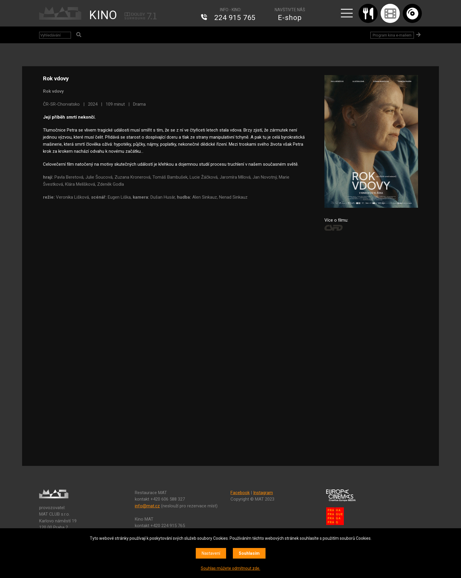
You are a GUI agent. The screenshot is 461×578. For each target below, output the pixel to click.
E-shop (290, 18)
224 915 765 (235, 18)
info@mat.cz (147, 506)
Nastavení (211, 553)
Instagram (263, 492)
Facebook (240, 492)
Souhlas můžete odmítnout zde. (230, 568)
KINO (103, 15)
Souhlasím (249, 553)
